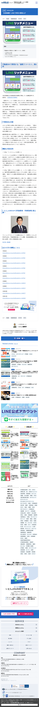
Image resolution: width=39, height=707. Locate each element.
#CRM (20, 18)
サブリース (28, 528)
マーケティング (20, 354)
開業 (30, 507)
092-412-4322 (6, 676)
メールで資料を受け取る (26, 614)
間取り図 (14, 378)
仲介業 (27, 397)
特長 (10, 635)
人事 (34, 526)
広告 (34, 507)
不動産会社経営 (24, 489)
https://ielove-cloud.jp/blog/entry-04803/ (14, 288)
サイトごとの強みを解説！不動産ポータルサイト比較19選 (15, 435)
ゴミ (30, 524)
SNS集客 (27, 495)
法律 (13, 397)
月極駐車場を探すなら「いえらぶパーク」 (9, 680)
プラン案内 (29, 638)
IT (19, 376)
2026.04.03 (18, 348)
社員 (22, 524)
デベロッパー (33, 497)
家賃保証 (23, 530)
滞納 (28, 516)
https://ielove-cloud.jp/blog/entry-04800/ (14, 283)
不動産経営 (35, 503)
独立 (26, 507)
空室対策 (34, 524)
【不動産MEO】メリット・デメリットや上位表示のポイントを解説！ (33, 435)
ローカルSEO (24, 503)
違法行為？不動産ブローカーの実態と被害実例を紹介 (23, 395)
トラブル (30, 522)
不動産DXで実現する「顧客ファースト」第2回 (14, 50)
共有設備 (33, 511)
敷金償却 (23, 544)
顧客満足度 (23, 532)
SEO (22, 507)
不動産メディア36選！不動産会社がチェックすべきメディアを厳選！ (24, 351)
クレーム (34, 528)
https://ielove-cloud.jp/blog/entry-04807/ (14, 293)
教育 (26, 524)
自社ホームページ (33, 491)
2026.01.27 (17, 382)
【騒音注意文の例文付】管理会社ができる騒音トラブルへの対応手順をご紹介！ (14, 467)
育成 (22, 520)
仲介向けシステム (19, 624)
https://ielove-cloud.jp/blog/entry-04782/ (14, 263)
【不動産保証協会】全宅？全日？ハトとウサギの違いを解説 (14, 477)
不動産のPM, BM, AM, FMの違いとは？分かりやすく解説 (15, 445)
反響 (28, 518)
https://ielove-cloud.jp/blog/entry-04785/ (14, 258)
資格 (23, 397)
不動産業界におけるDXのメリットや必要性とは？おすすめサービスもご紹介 (24, 384)
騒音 (27, 505)
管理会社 (35, 534)
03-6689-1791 (9, 614)
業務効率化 (14, 376)
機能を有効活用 (8, 54)
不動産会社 (29, 376)
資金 (30, 503)
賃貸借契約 (23, 536)
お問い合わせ (29, 648)
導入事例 (10, 638)
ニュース (10, 641)
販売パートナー (29, 645)
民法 (31, 520)
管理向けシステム (19, 628)
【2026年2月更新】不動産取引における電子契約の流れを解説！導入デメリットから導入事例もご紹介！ (33, 455)
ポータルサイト (24, 509)
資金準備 (23, 493)
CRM (35, 522)
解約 (34, 544)
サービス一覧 (29, 635)
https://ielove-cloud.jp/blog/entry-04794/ (14, 278)
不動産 (26, 354)
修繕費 (22, 511)
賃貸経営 (14, 364)
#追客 (7, 18)
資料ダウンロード (10, 648)
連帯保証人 (23, 516)
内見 (28, 536)
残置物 (22, 522)
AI (27, 491)
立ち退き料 (23, 534)
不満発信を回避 (8, 52)
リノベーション (28, 526)
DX (33, 387)
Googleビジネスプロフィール (27, 501)
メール (28, 549)
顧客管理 (30, 364)
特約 (26, 553)
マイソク (23, 376)
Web (31, 354)
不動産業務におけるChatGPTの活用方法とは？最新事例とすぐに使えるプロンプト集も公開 (24, 361)
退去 (22, 553)
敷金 (31, 518)
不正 (35, 495)
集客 (26, 538)
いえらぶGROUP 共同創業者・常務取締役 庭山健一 (16, 55)
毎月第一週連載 (6, 242)
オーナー (27, 511)
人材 (22, 526)
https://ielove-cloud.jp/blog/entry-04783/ (14, 253)
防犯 (35, 518)
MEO (34, 489)
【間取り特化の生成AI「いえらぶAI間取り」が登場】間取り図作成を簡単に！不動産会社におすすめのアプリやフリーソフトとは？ (24, 373)
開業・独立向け (10, 645)
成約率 (31, 542)
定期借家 (33, 536)
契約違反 (31, 505)
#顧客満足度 (14, 18)
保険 (35, 520)
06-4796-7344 (6, 665)
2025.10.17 (17, 393)
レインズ (34, 493)
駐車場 (22, 528)
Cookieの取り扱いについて (17, 702)
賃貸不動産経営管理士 (25, 540)
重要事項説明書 (30, 530)
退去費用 (28, 551)
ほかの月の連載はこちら (10, 56)
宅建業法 (27, 520)
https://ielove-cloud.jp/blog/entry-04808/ (14, 298)
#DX (25, 18)
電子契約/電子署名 (25, 497)
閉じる (19, 704)
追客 (32, 549)
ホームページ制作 (19, 631)
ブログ (13, 354)
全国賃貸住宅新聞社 (12, 97)
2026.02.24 (18, 359)
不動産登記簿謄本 (24, 542)
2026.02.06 (18, 369)
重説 (31, 495)
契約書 (33, 551)
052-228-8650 (6, 670)
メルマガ (24, 364)
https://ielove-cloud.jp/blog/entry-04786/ (14, 268)
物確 (22, 495)
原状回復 (23, 549)
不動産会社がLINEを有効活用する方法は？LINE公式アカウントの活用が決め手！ (33, 475)
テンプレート (15, 366)
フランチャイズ (24, 499)
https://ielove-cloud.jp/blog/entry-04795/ (14, 273)
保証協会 (28, 493)
